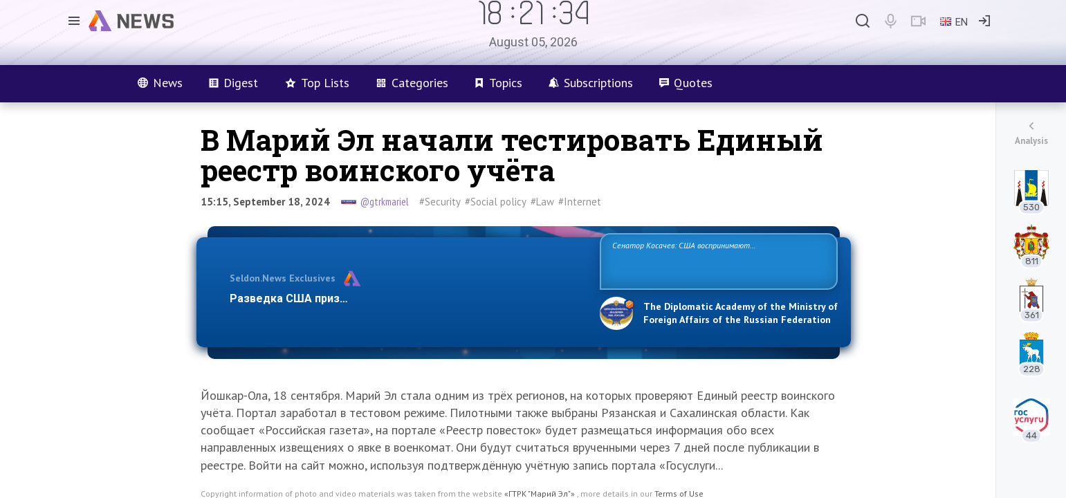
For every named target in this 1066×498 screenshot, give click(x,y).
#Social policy (495, 201)
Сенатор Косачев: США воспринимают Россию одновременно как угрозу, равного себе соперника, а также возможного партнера (716, 260)
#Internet (579, 201)
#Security (440, 201)
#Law (542, 201)
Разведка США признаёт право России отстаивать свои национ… (407, 298)
